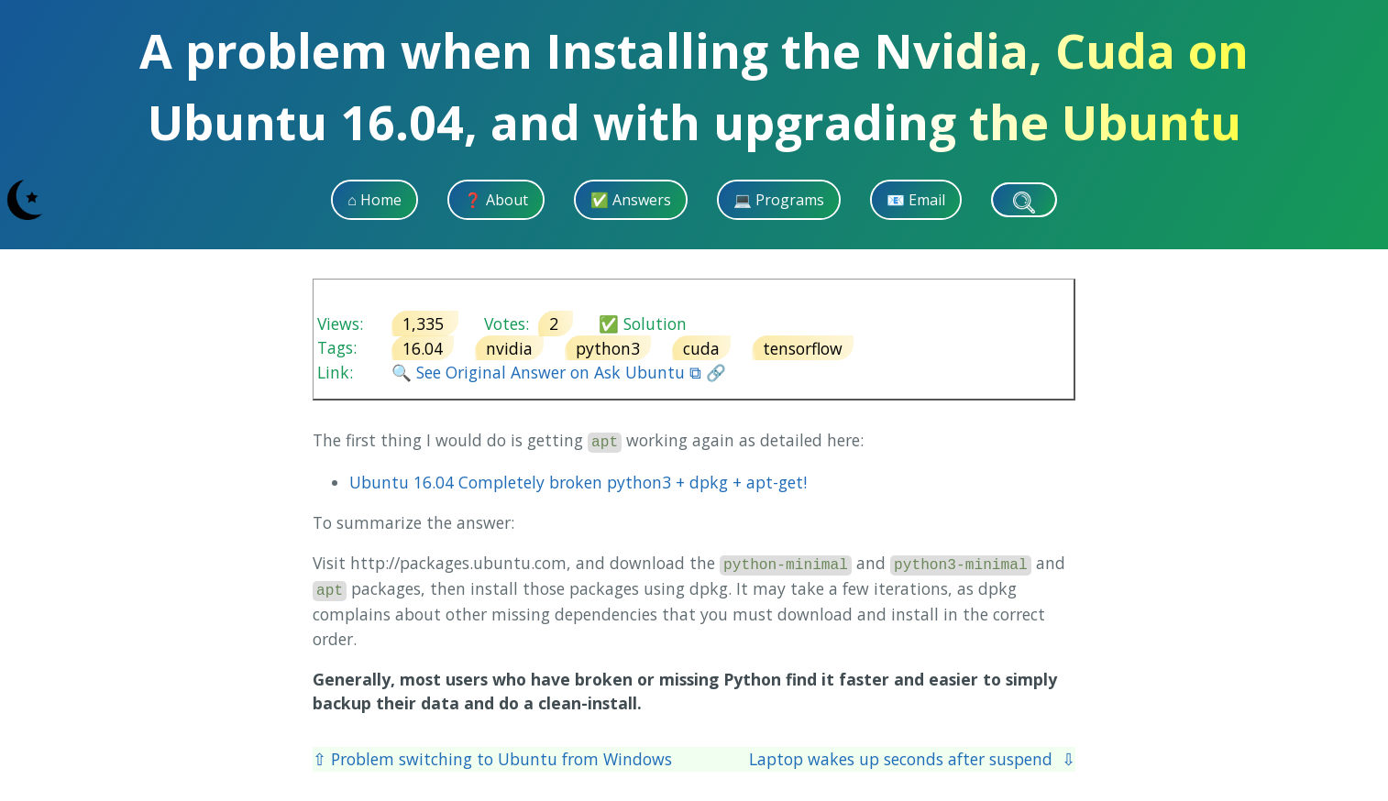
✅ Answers (630, 200)
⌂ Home (374, 200)
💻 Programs (778, 200)
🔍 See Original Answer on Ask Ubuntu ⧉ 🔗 (558, 372)
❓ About (496, 200)
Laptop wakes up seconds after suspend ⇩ (912, 759)
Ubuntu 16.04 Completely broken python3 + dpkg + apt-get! (578, 482)
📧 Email (916, 200)
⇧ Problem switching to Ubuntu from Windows (492, 759)
